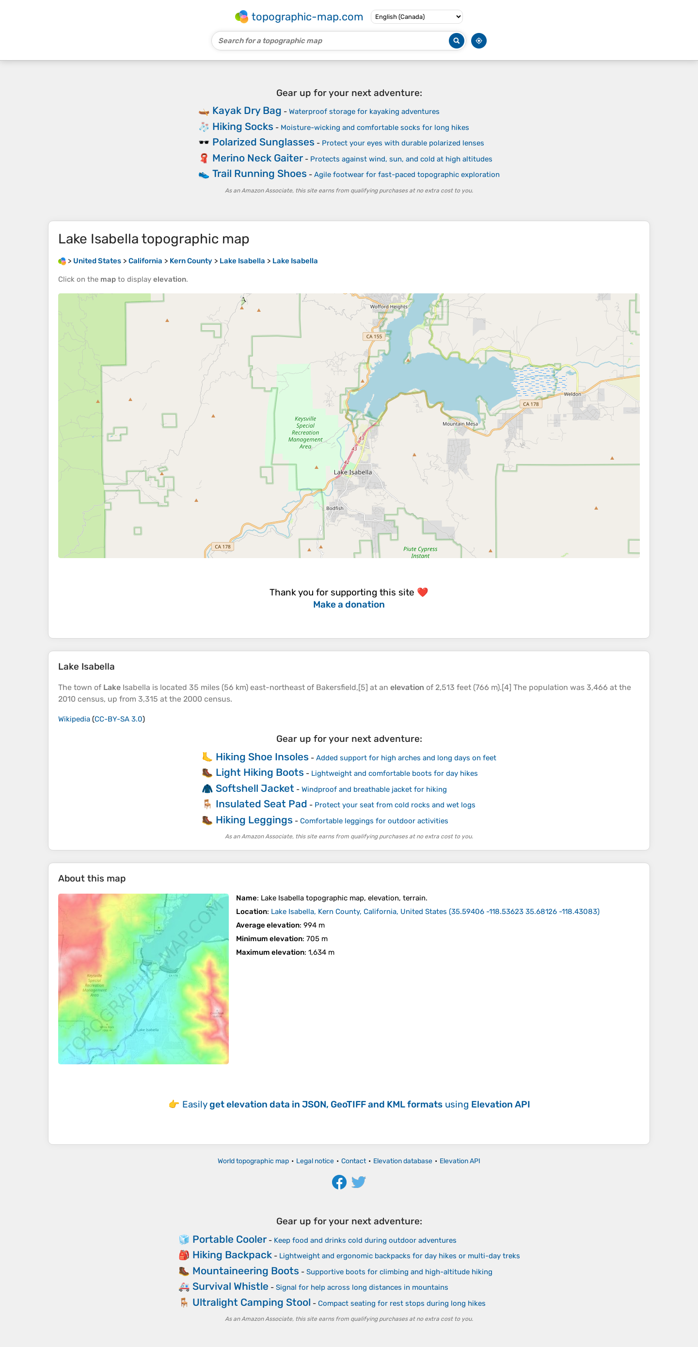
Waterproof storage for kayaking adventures (364, 111)
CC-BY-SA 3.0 (119, 719)
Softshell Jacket (255, 788)
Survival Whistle (230, 1286)
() (435, 911)
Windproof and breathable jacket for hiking (374, 789)
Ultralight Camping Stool (251, 1302)
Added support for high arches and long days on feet (406, 758)
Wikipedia (74, 719)
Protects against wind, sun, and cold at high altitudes (401, 159)
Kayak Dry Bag (247, 110)
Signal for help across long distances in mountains (362, 1287)
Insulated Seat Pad (261, 804)
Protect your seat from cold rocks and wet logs (395, 805)
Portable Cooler (229, 1239)
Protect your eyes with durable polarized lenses (403, 143)
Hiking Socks (242, 126)
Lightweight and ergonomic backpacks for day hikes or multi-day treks (399, 1255)
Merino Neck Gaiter (257, 158)
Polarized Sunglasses (263, 142)
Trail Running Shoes (259, 173)
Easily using (356, 1104)
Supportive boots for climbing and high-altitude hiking (399, 1271)
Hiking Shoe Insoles (262, 757)
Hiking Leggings (254, 820)
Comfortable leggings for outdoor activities (374, 821)
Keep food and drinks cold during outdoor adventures (365, 1240)
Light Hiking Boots (260, 772)
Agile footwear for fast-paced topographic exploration (407, 174)
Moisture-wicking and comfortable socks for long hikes (375, 127)
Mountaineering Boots (245, 1271)
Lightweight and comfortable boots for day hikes (394, 773)
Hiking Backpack (232, 1255)
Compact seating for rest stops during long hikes (402, 1303)
